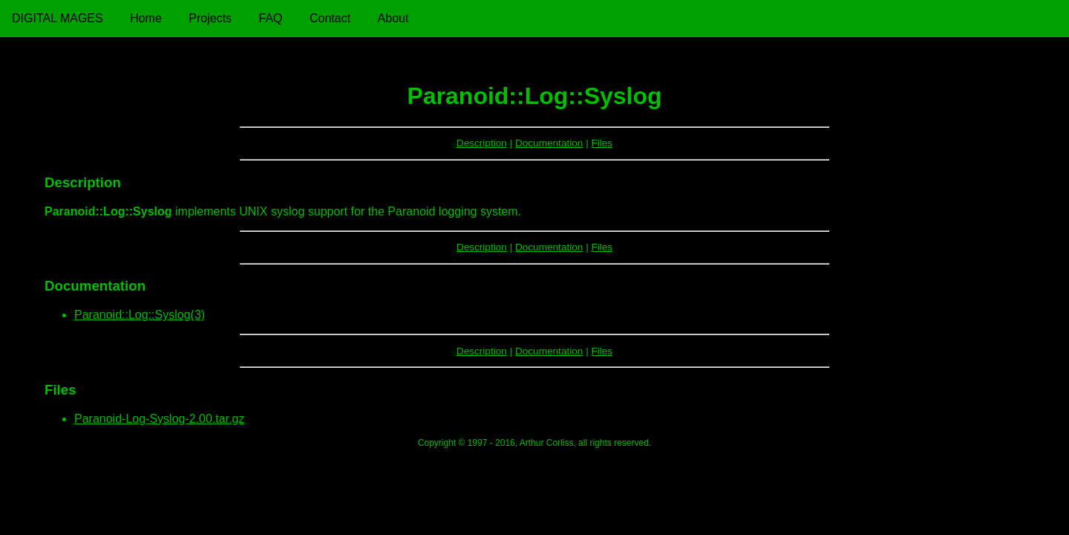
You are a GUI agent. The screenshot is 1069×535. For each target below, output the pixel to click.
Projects (210, 18)
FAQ (271, 18)
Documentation (549, 143)
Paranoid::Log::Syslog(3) (139, 314)
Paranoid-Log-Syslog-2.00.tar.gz (159, 418)
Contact (330, 18)
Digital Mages (57, 18)
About (393, 18)
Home (146, 18)
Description (482, 143)
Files (601, 143)
